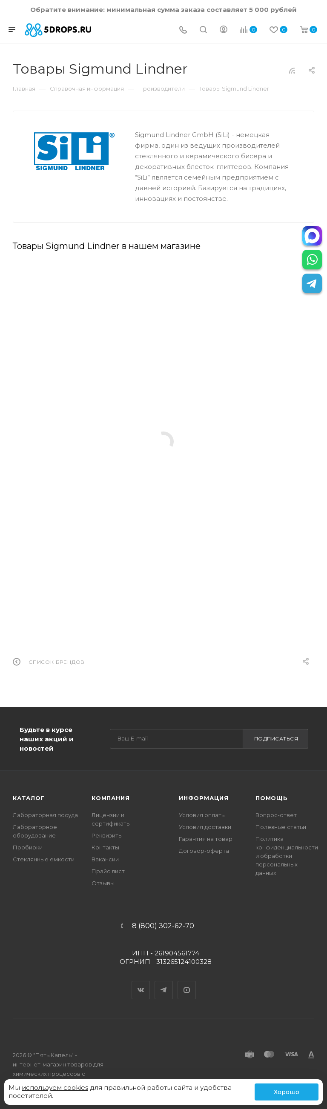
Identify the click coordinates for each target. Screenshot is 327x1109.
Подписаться (276, 738)
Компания (110, 798)
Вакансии (105, 859)
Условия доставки (205, 826)
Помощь (271, 798)
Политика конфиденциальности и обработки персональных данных (286, 855)
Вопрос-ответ (276, 815)
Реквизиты (107, 835)
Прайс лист (108, 871)
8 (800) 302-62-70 (163, 926)
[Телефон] (183, 30)
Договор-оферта (204, 850)
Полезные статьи (280, 826)
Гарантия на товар (205, 838)
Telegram (164, 982)
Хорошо (286, 1092)
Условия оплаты (202, 815)
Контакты (105, 847)
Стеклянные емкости (44, 859)
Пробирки (28, 847)
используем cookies (55, 1087)
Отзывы (103, 883)
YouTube (187, 982)
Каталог (29, 798)
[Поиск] (203, 30)
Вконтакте (141, 982)
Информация (204, 798)
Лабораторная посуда (45, 815)
